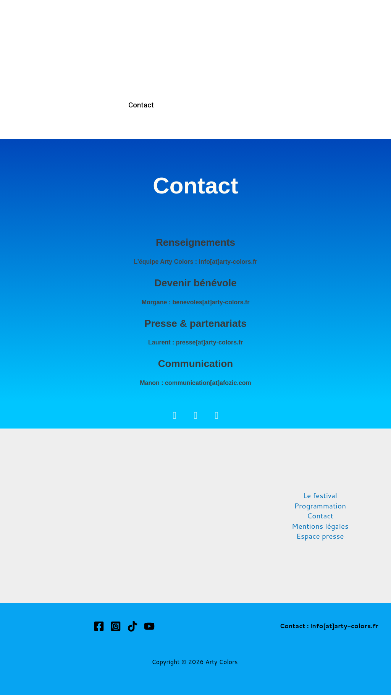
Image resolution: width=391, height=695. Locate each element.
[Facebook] (99, 626)
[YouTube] (149, 626)
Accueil (140, 35)
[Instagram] (115, 626)
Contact (140, 105)
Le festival (320, 495)
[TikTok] (132, 626)
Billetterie (248, 35)
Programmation (191, 35)
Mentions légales (320, 526)
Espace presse (320, 536)
